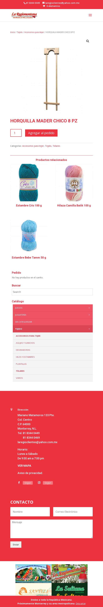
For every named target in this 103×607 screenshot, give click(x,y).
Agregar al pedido (41, 133)
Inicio (12, 32)
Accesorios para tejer (34, 32)
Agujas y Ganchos (25, 342)
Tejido (20, 32)
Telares (56, 145)
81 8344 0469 (31, 437)
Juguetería (53, 315)
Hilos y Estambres (25, 356)
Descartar (81, 603)
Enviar (16, 544)
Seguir (28, 482)
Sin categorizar (23, 321)
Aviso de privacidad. (30, 473)
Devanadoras (23, 349)
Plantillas (21, 364)
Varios (19, 378)
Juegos (53, 308)
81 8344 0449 (31, 433)
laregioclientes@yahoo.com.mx (37, 442)
